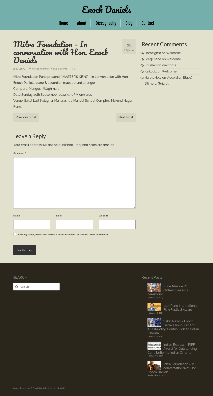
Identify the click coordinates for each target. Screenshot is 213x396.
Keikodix (151, 71)
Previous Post (26, 117)
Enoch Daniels (106, 9)
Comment (19, 153)
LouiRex (151, 65)
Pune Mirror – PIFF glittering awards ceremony (169, 290)
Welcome (173, 53)
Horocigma (153, 53)
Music (46, 69)
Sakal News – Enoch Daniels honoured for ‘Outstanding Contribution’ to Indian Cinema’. (173, 327)
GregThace (153, 59)
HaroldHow (153, 77)
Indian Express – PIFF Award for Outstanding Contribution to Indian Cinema (172, 348)
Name (16, 215)
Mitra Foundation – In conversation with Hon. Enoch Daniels (172, 368)
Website (104, 215)
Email (59, 215)
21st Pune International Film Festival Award (180, 308)
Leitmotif (60, 388)
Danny (22, 69)
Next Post (125, 117)
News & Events (59, 69)
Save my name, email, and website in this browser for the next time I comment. (63, 234)
